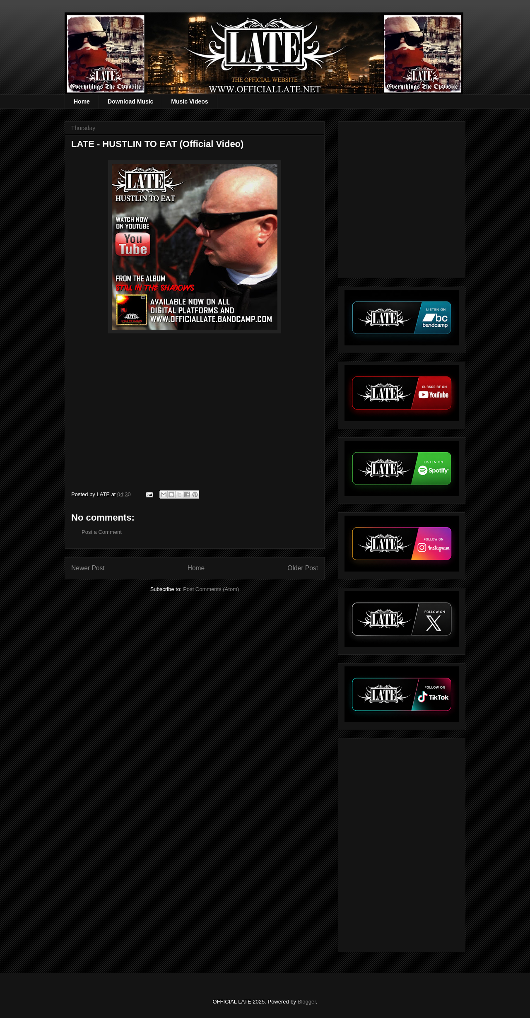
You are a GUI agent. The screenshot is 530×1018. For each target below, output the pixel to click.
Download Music (130, 101)
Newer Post (88, 568)
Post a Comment (102, 532)
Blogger (307, 1002)
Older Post (302, 568)
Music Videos (189, 101)
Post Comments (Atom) (211, 589)
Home (82, 101)
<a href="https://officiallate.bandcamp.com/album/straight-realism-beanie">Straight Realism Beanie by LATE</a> (400, 843)
